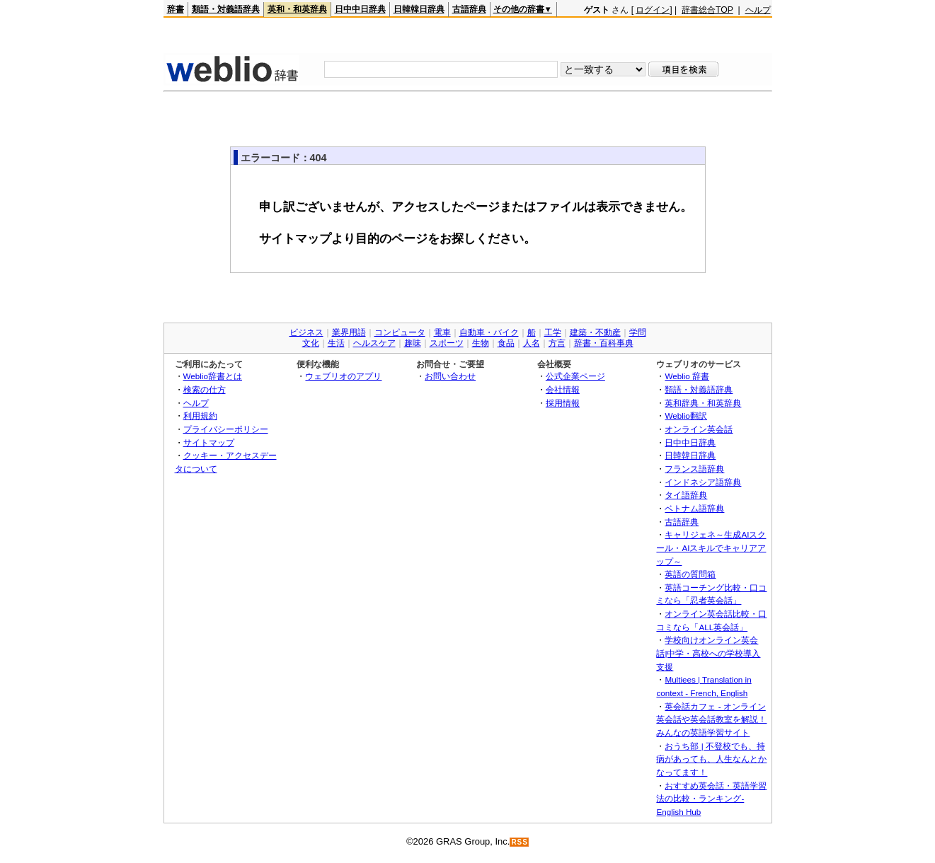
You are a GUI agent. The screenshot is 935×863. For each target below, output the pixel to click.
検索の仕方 (204, 389)
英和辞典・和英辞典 (703, 402)
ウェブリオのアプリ (343, 376)
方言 (557, 343)
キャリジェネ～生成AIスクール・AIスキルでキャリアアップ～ (711, 547)
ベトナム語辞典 (694, 508)
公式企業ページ (575, 376)
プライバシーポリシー (225, 429)
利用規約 (200, 415)
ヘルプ (758, 10)
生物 (480, 343)
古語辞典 (469, 9)
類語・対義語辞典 (226, 9)
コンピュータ (399, 332)
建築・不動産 (595, 332)
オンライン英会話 (699, 429)
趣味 (412, 343)
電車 (442, 332)
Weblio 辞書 (687, 376)
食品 (506, 343)
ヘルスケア (374, 343)
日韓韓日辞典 (419, 9)
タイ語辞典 (686, 494)
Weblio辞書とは (212, 376)
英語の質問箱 (690, 574)
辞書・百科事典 (603, 343)
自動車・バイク (489, 332)
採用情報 (563, 402)
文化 (310, 343)
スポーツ (447, 343)
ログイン (653, 10)
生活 (336, 343)
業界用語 (349, 332)
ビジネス (306, 332)
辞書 (175, 9)
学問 (637, 332)
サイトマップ (208, 442)
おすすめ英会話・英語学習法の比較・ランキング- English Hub (711, 798)
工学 (552, 332)
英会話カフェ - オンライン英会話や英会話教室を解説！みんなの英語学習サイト (711, 719)
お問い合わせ (450, 376)
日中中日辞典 (360, 9)
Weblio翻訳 (685, 415)
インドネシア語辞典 (703, 482)
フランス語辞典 (694, 468)
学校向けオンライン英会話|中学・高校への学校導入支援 (708, 653)
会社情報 (563, 389)
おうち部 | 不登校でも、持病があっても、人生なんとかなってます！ (711, 759)
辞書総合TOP (707, 10)
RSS (519, 842)
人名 (531, 343)
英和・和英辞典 (297, 9)
